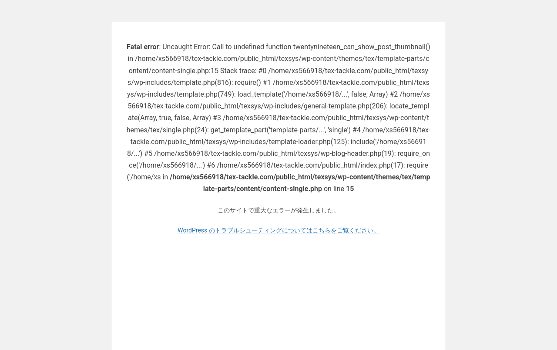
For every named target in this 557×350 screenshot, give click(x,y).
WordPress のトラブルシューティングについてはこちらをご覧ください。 (278, 230)
